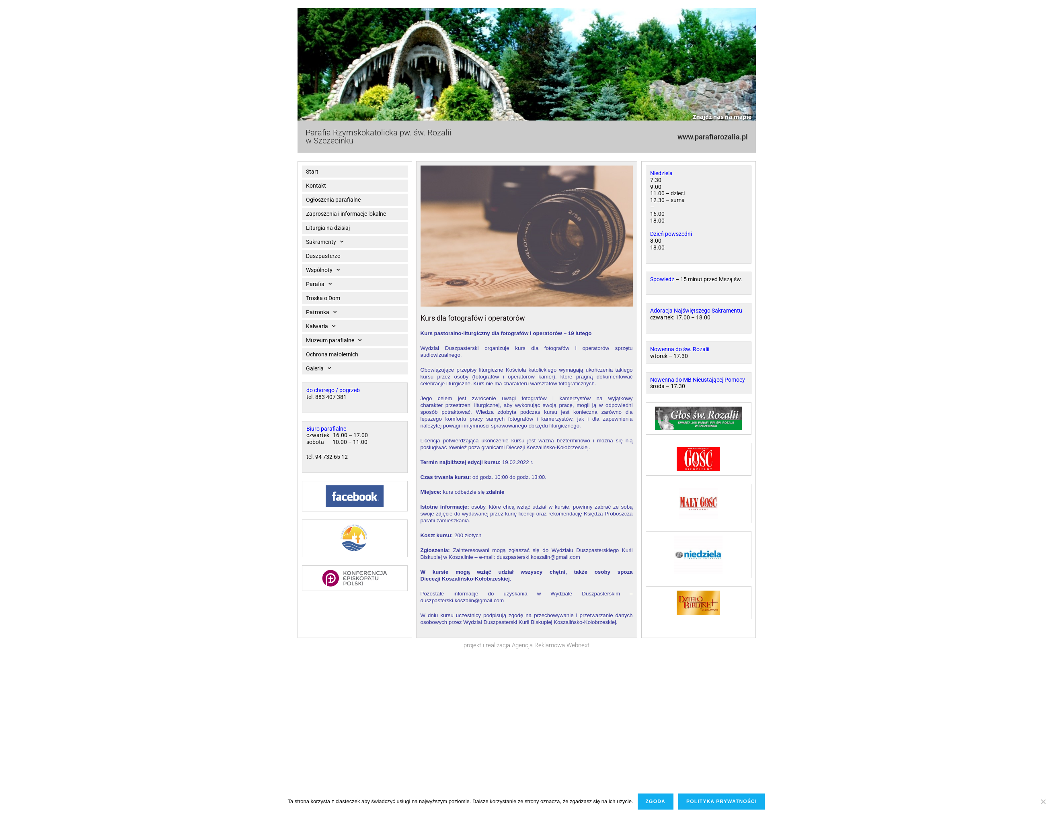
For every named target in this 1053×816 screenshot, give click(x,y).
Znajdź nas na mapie (722, 117)
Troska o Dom (323, 298)
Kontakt (316, 185)
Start (312, 171)
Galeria (318, 368)
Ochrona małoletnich (332, 354)
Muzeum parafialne (334, 340)
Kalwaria (321, 326)
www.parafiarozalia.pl (712, 137)
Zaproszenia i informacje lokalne (346, 214)
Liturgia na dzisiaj (328, 228)
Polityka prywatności (721, 801)
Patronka (321, 312)
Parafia (319, 284)
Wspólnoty (323, 270)
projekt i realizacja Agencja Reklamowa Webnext (526, 645)
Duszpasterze (323, 256)
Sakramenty (325, 242)
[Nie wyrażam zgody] (1043, 802)
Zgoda (655, 801)
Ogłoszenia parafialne (333, 199)
